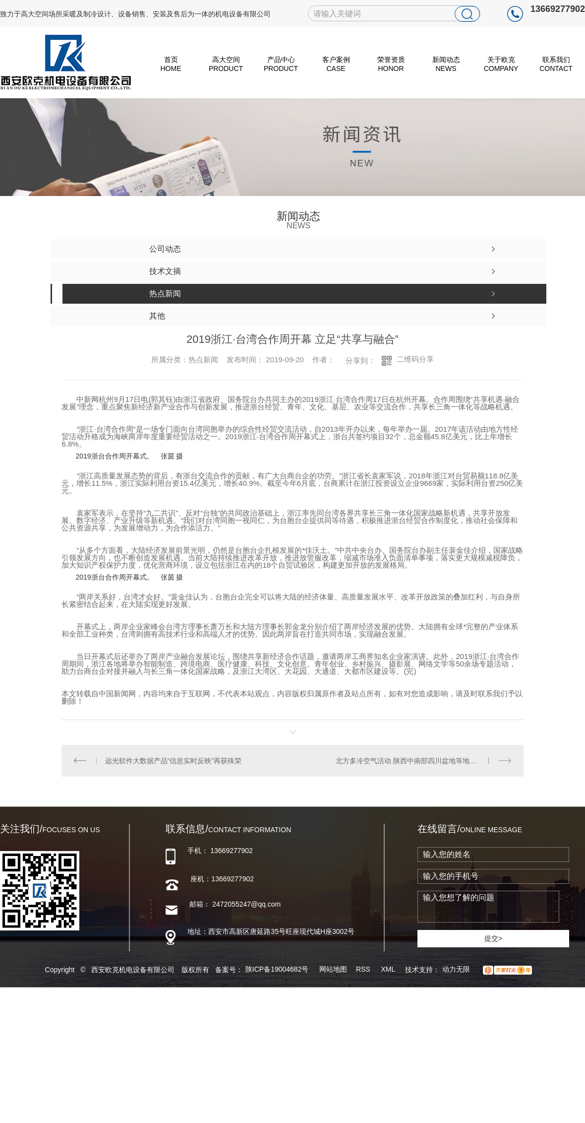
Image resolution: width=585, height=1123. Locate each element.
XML (389, 969)
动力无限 (456, 969)
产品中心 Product (281, 64)
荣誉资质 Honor (391, 64)
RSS (364, 969)
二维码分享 (415, 359)
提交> (493, 938)
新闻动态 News (446, 64)
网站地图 (333, 969)
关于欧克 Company (501, 64)
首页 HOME (171, 64)
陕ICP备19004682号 (277, 969)
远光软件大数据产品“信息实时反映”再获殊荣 (173, 760)
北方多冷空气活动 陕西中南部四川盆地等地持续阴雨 (416, 760)
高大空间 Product (226, 64)
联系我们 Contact (556, 64)
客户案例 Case (336, 64)
